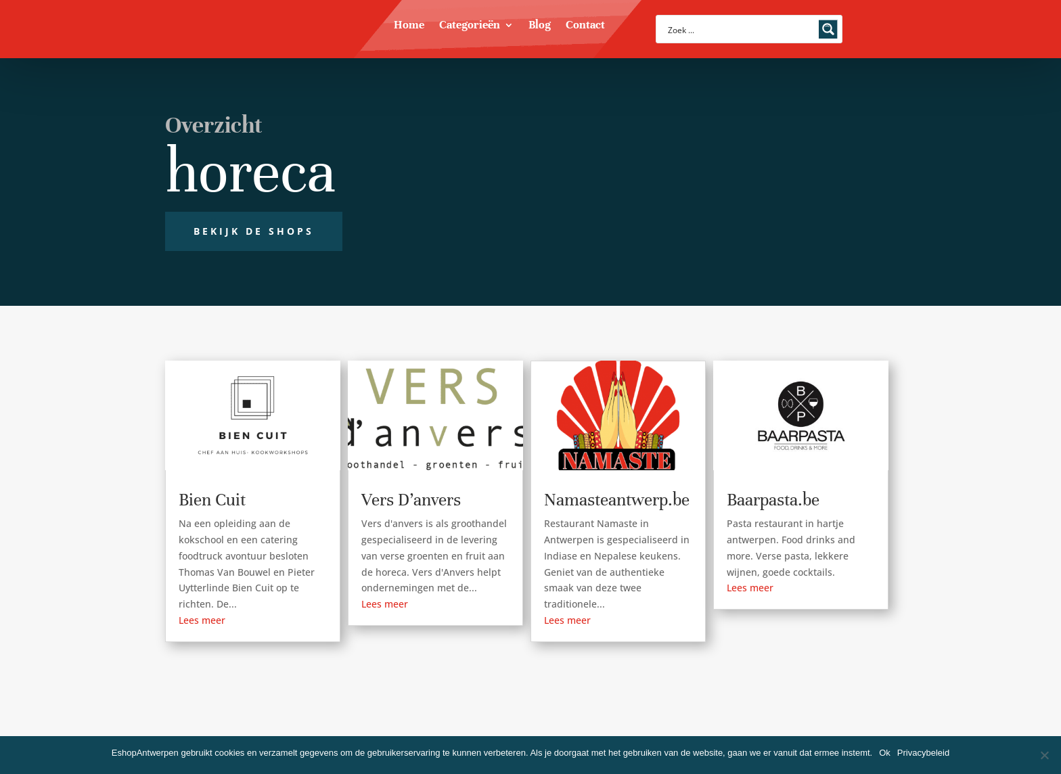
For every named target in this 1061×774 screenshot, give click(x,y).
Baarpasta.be (773, 499)
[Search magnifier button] (828, 29)
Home (409, 26)
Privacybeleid (923, 753)
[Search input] (740, 29)
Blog (539, 26)
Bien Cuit (212, 499)
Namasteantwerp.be (617, 499)
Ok (884, 753)
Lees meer (202, 620)
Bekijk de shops (254, 231)
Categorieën (469, 26)
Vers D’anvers (411, 499)
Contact (585, 26)
